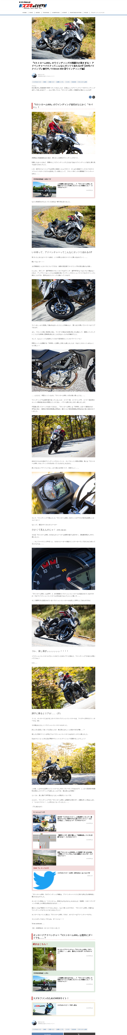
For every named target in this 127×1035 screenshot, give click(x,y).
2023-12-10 (41, 74)
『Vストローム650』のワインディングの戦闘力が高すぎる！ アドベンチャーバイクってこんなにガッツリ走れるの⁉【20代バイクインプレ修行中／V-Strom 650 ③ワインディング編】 (63, 66)
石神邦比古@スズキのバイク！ (46, 76)
